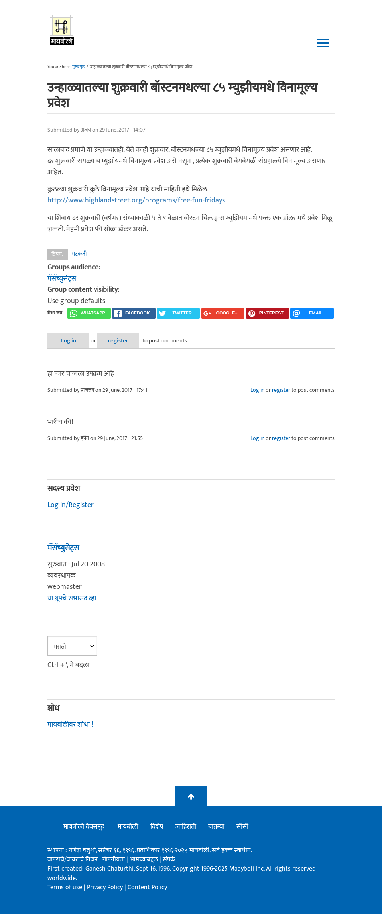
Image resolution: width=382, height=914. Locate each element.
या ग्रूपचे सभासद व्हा (71, 598)
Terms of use (64, 887)
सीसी (242, 826)
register (118, 341)
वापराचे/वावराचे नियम (72, 859)
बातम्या (216, 826)
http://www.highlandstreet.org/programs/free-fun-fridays (136, 200)
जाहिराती (185, 826)
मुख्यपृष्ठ (78, 67)
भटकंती (79, 253)
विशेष (156, 826)
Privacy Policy (105, 887)
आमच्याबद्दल (144, 859)
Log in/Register (70, 505)
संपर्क (169, 859)
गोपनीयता (114, 859)
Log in (68, 341)
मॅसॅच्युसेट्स (61, 279)
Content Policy (147, 887)
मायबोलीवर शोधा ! (70, 725)
